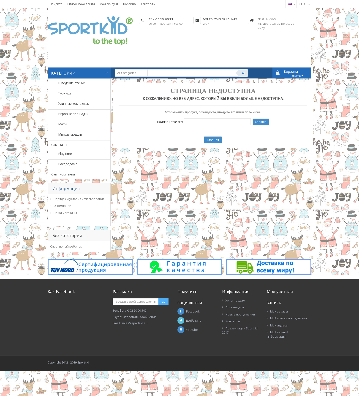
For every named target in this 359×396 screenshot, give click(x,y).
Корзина (129, 4)
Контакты (233, 350)
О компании (62, 207)
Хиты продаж (235, 329)
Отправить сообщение (140, 345)
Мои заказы (279, 340)
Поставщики (235, 336)
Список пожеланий (81, 4)
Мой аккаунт (109, 4)
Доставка (267, 18)
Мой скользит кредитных (288, 347)
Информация (66, 188)
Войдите (56, 4)
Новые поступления (240, 343)
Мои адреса (279, 354)
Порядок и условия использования (79, 200)
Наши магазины (65, 214)
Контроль (148, 4)
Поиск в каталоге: (170, 122)
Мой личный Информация (277, 363)
